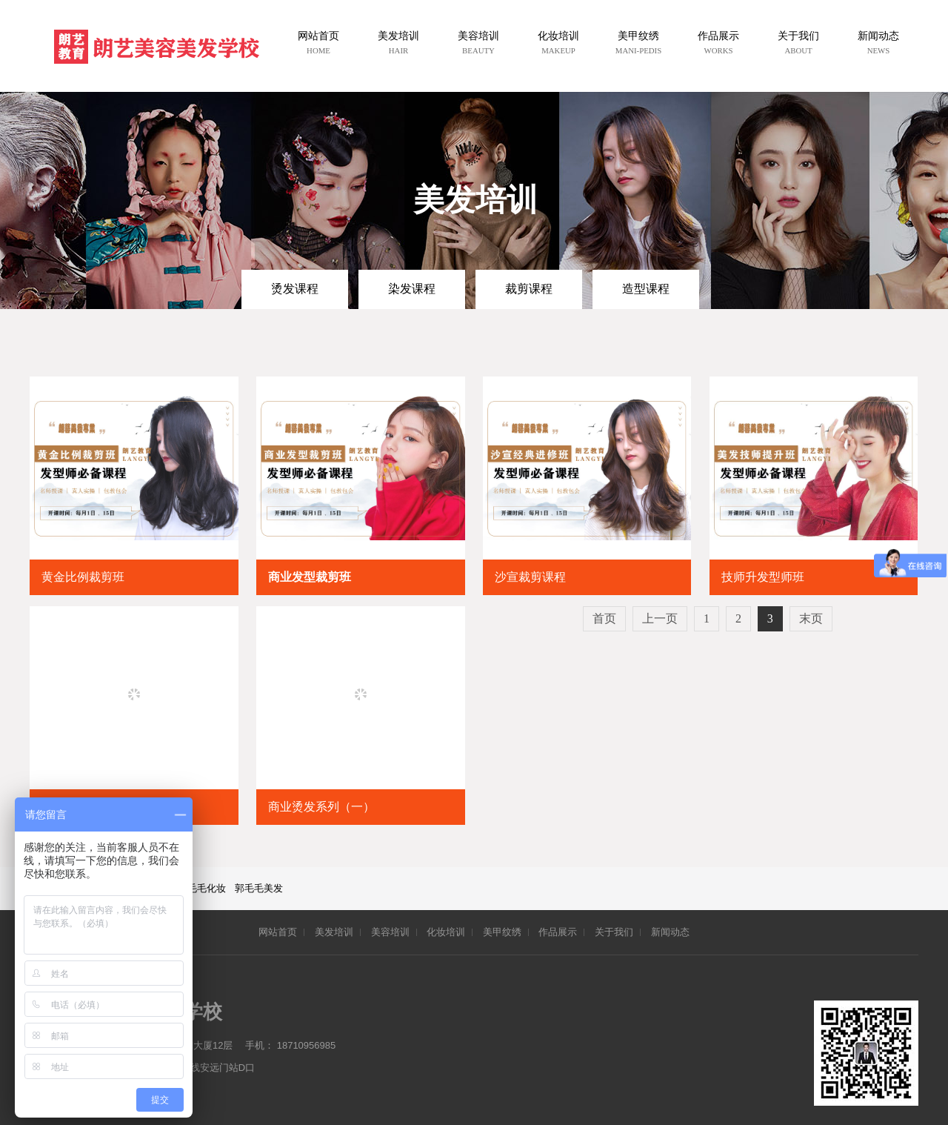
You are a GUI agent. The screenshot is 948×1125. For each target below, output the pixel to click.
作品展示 (557, 932)
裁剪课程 (529, 288)
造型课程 (646, 288)
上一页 (660, 618)
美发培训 (334, 932)
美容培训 (390, 932)
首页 (604, 618)
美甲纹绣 (502, 932)
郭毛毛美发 (259, 888)
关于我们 (614, 932)
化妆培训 (446, 932)
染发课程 (411, 288)
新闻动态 (670, 932)
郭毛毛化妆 (202, 888)
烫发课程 (294, 288)
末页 (811, 618)
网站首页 (277, 932)
